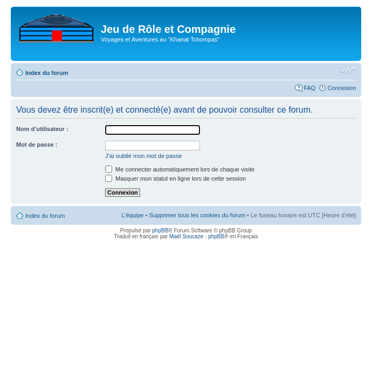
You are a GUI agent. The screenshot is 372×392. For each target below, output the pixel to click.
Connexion (341, 88)
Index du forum (46, 73)
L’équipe (132, 215)
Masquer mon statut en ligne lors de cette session (175, 178)
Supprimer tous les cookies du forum (197, 215)
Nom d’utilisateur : (42, 129)
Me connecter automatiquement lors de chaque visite (179, 169)
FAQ (309, 88)
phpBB (160, 230)
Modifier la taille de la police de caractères (348, 70)
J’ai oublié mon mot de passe (143, 156)
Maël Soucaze (186, 236)
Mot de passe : (36, 144)
